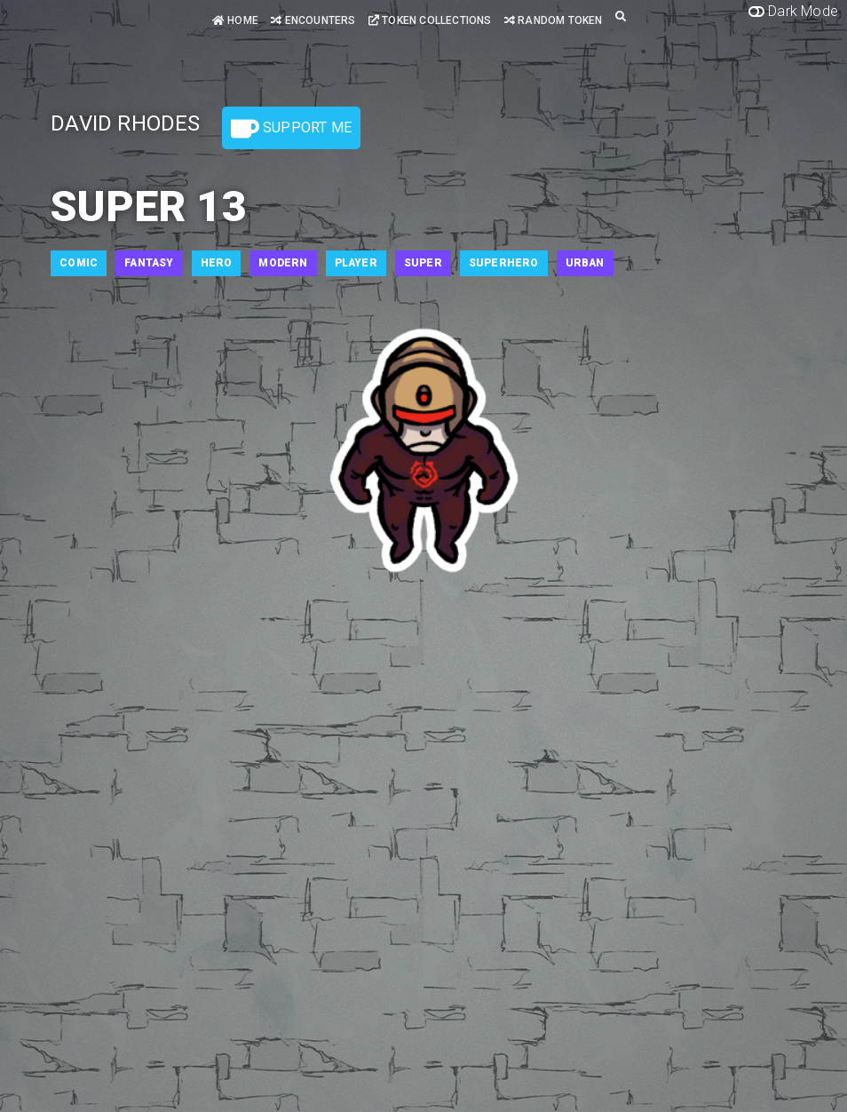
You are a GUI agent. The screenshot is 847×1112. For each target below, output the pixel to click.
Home (235, 20)
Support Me (291, 129)
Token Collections (430, 20)
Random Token (553, 20)
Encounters (313, 20)
